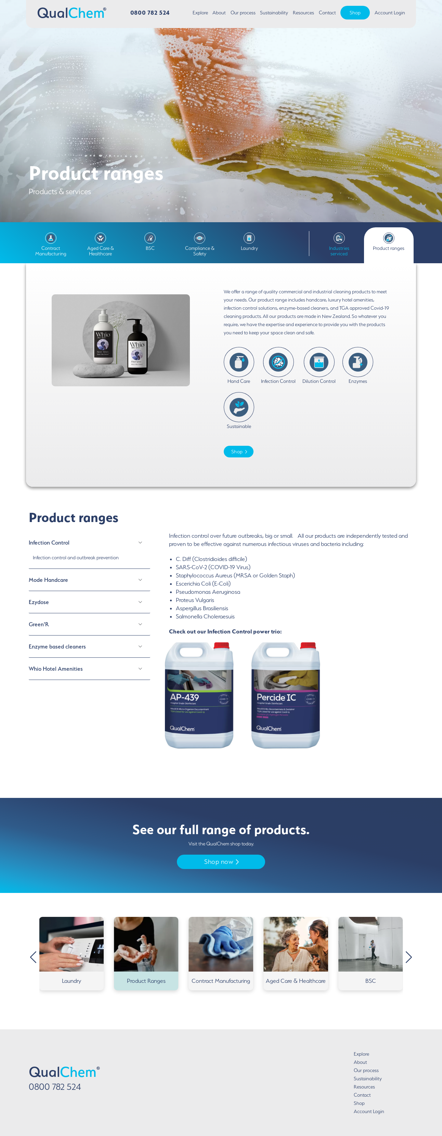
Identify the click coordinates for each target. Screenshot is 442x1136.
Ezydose (39, 602)
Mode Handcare (48, 579)
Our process (243, 12)
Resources (303, 12)
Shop (355, 12)
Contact (327, 12)
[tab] (89, 550)
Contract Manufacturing (50, 244)
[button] (409, 956)
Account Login (390, 12)
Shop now (221, 861)
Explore (200, 12)
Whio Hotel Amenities (56, 668)
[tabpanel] (286, 648)
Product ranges (388, 241)
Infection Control (49, 542)
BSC (150, 241)
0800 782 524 (150, 12)
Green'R (39, 624)
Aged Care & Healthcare (100, 244)
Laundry (249, 241)
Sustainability (274, 12)
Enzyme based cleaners (57, 646)
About (219, 12)
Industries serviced (339, 244)
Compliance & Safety (199, 244)
